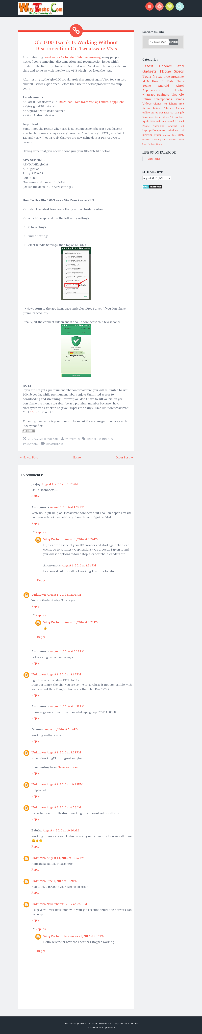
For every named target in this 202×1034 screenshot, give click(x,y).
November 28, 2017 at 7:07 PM (84, 936)
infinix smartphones (157, 99)
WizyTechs (72, 439)
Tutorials (168, 108)
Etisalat (178, 90)
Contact (124, 1023)
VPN (152, 121)
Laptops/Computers (153, 130)
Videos (147, 103)
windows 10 (176, 130)
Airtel (180, 85)
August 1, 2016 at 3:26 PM (81, 539)
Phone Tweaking (153, 126)
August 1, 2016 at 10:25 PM (65, 784)
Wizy (102, 1027)
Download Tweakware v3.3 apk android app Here (91, 102)
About (134, 1023)
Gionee (157, 103)
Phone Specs (172, 71)
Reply (35, 496)
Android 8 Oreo (155, 144)
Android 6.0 (171, 121)
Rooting (179, 117)
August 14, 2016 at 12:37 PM (65, 858)
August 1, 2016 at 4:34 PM (79, 565)
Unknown (38, 594)
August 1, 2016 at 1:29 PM (67, 507)
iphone (173, 103)
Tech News (152, 76)
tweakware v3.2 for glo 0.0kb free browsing (72, 57)
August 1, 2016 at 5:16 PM (61, 729)
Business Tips (167, 94)
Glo (110, 439)
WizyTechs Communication (100, 1023)
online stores (150, 112)
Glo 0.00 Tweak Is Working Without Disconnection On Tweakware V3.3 (76, 45)
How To (158, 81)
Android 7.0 (176, 126)
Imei (181, 121)
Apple (145, 121)
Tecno (146, 85)
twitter (160, 121)
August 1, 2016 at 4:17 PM (64, 674)
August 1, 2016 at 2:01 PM (64, 594)
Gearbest (147, 139)
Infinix (156, 108)
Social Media (162, 117)
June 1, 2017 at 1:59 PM (62, 881)
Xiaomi (180, 108)
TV (172, 117)
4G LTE (174, 112)
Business (164, 112)
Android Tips (169, 134)
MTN (145, 81)
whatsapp (148, 94)
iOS (165, 103)
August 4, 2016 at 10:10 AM (61, 830)
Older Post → (124, 457)
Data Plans (175, 81)
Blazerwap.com (67, 767)
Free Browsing (97, 439)
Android (163, 85)
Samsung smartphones (164, 139)
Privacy (110, 1027)
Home (77, 457)
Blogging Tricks (151, 134)
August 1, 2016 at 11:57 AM (60, 484)
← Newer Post (28, 457)
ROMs (181, 134)
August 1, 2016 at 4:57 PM (67, 706)
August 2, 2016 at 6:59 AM (64, 807)
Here (33, 412)
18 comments (54, 443)
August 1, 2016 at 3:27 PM (81, 622)
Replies (40, 532)
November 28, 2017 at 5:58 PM (67, 904)
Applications (151, 90)
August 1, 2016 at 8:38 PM (64, 752)
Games (179, 99)
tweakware (30, 443)
